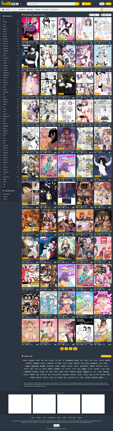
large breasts (43, 374)
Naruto (11, 128)
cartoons (73, 374)
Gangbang (11, 92)
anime (107, 369)
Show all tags (105, 356)
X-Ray (11, 181)
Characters (30, 9)
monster (96, 369)
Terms (59, 417)
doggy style (35, 366)
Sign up (108, 3)
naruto (96, 360)
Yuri (11, 186)
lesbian (32, 377)
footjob (70, 363)
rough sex (86, 372)
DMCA (64, 417)
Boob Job (11, 41)
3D (11, 19)
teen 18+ (76, 363)
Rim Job (11, 150)
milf (46, 360)
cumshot (31, 360)
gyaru (51, 371)
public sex (38, 377)
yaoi (65, 377)
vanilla (86, 360)
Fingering (11, 82)
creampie (57, 369)
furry (90, 374)
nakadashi (28, 372)
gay (49, 374)
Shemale (11, 157)
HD (11, 106)
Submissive (11, 162)
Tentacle (11, 169)
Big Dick (11, 29)
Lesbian (11, 114)
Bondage (11, 38)
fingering (72, 371)
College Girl (11, 51)
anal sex (74, 368)
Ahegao (11, 22)
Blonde (11, 34)
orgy (37, 374)
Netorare (11, 133)
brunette (50, 363)
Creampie (11, 65)
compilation (29, 363)
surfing (91, 360)
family (108, 374)
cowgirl (27, 366)
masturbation (84, 366)
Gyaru (11, 97)
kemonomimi (58, 360)
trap (56, 363)
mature (51, 377)
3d (63, 360)
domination (43, 363)
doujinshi (25, 374)
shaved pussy (50, 366)
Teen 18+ (11, 167)
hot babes (68, 368)
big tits (79, 372)
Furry (11, 87)
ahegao (84, 369)
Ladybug (11, 196)
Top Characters (10, 191)
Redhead (11, 148)
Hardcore (11, 101)
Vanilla (11, 179)
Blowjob (11, 36)
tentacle (60, 377)
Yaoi (11, 184)
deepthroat (94, 363)
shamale (65, 363)
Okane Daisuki (11, 194)
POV (11, 143)
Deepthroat (11, 72)
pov (40, 369)
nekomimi (102, 374)
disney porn (45, 377)
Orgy (11, 138)
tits (77, 377)
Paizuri (11, 140)
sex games (106, 366)
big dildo (66, 371)
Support (80, 417)
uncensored (69, 360)
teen (81, 360)
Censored (11, 48)
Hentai (8, 9)
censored (88, 377)
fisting (36, 368)
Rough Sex (11, 152)
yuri (42, 360)
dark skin (94, 377)
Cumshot (11, 68)
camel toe (76, 366)
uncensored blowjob (56, 374)
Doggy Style (11, 75)
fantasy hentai (99, 366)
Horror (11, 111)
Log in (102, 3)
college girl (69, 366)
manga (100, 371)
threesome (65, 374)
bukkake (38, 360)
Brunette (11, 43)
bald (56, 377)
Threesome (11, 172)
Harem (11, 104)
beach (62, 368)
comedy (79, 374)
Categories (22, 9)
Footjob (11, 85)
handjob (50, 369)
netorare (26, 369)
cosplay (57, 366)
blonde (77, 360)
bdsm (59, 363)
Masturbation (11, 116)
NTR (11, 135)
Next (75, 348)
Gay (11, 94)
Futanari (11, 89)
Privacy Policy (51, 417)
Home (3, 9)
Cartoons (11, 46)
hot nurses (90, 368)
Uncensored (11, 177)
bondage (42, 371)
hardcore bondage (85, 363)
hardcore (35, 371)
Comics (11, 55)
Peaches (11, 199)
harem (56, 371)
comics (63, 366)
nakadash (101, 360)
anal (79, 369)
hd (97, 374)
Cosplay (11, 60)
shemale (25, 360)
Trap (11, 174)
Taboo (11, 165)
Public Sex (11, 145)
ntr (91, 371)
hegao (31, 369)
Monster (11, 123)
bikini (47, 371)
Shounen (11, 160)
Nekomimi (11, 131)
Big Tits (11, 31)
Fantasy (11, 80)
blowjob (42, 366)
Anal (11, 24)
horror (44, 369)
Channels (37, 9)
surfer (95, 371)
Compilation (11, 58)
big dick (107, 360)
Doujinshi (11, 77)
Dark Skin (11, 70)
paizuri (61, 371)
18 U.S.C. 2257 (71, 417)
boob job (106, 372)
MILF (11, 121)
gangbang (36, 363)
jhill (94, 374)
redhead (92, 366)
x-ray (100, 363)
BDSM (11, 26)
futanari (32, 374)
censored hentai (71, 377)
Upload (85, 3)
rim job (103, 369)
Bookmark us (107, 9)
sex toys (51, 360)
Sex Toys (11, 155)
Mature (11, 118)
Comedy (11, 53)
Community (45, 9)
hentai (101, 377)
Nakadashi (11, 126)
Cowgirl (11, 63)
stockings (85, 374)
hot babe (81, 377)
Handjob (11, 99)
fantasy (106, 363)
